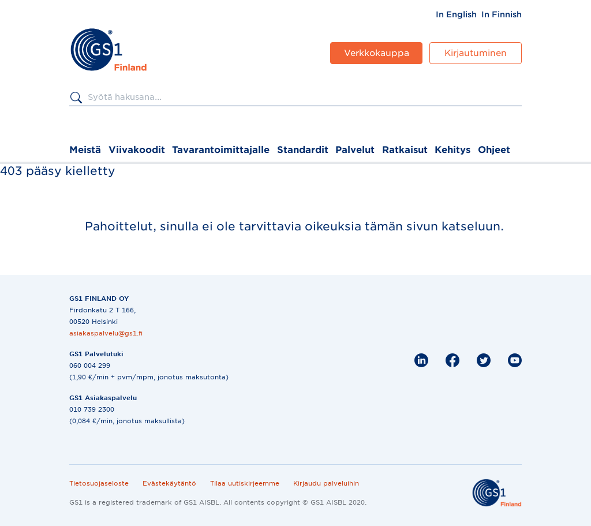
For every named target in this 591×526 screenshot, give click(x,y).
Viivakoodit (137, 149)
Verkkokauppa (376, 53)
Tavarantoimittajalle (221, 149)
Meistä (85, 149)
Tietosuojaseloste (99, 483)
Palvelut (355, 149)
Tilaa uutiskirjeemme (244, 483)
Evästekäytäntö (169, 483)
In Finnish (501, 14)
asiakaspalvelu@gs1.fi (106, 333)
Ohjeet (494, 149)
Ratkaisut (405, 149)
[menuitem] (456, 14)
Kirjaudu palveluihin (326, 483)
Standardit (302, 149)
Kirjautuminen (475, 53)
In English (456, 14)
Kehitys (452, 149)
